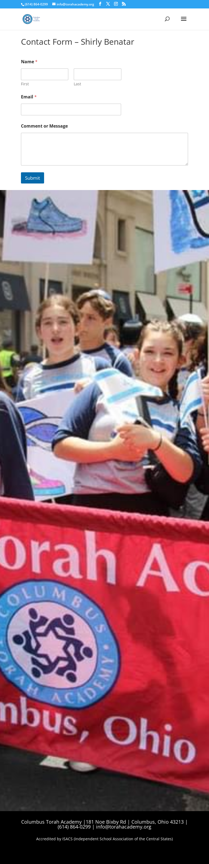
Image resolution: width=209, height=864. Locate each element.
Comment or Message (44, 126)
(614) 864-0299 (36, 4)
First (25, 84)
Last (77, 84)
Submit (32, 178)
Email (29, 97)
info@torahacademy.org (123, 826)
